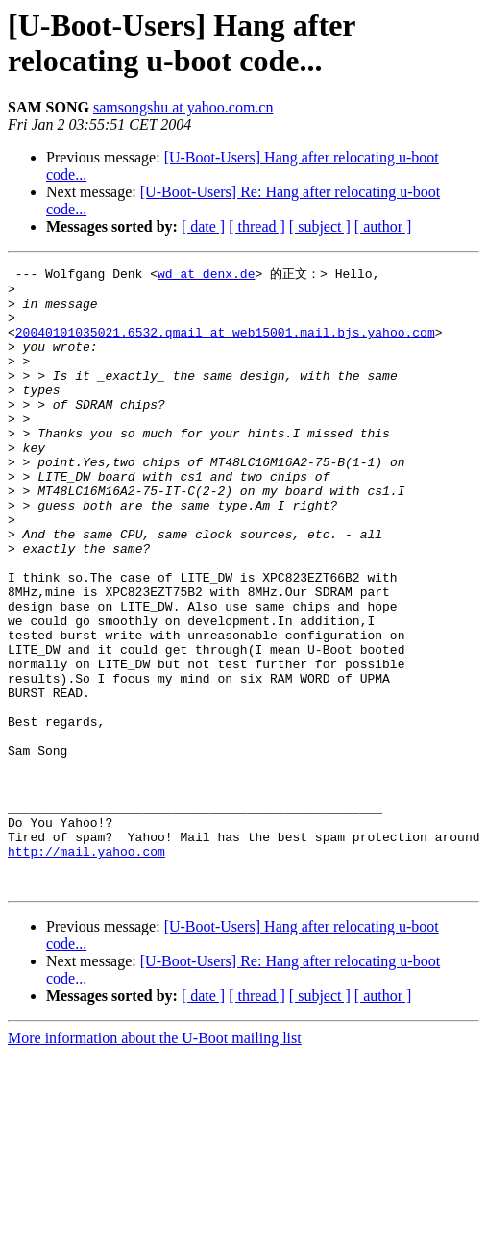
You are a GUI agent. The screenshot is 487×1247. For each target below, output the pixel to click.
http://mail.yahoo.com (86, 967)
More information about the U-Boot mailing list (155, 1160)
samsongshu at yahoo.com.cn (183, 107)
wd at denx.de (206, 274)
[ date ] (203, 226)
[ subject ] (320, 226)
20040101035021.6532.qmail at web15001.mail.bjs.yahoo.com (225, 344)
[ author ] (383, 226)
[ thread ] (257, 226)
